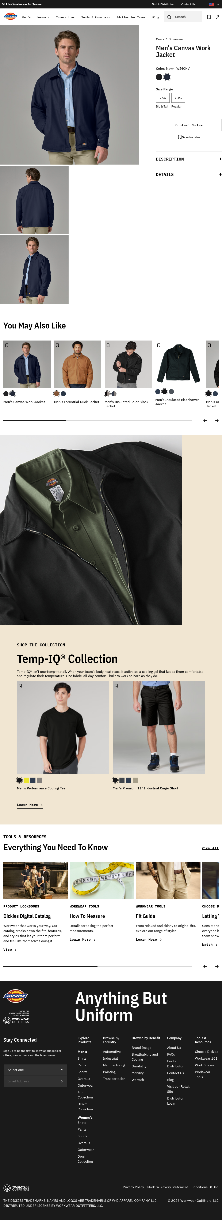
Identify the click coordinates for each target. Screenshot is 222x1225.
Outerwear (86, 1085)
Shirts (82, 1058)
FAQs (171, 1054)
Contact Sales (189, 125)
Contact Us (175, 1073)
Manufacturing (114, 1065)
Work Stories (204, 1065)
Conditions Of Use (205, 1187)
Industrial (110, 1058)
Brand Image (141, 1047)
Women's (43, 17)
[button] (189, 159)
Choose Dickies (206, 1051)
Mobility (138, 1073)
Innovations (65, 17)
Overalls (84, 1078)
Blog (155, 17)
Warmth (138, 1080)
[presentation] (35, 1095)
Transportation (114, 1078)
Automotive (112, 1051)
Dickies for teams (130, 17)
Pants (82, 1065)
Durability (139, 1066)
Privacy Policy (133, 1187)
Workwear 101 (206, 1058)
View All (210, 847)
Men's (26, 17)
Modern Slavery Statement (167, 1187)
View (9, 949)
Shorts (83, 1072)
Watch (209, 944)
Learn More (30, 804)
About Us (174, 1047)
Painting (109, 1072)
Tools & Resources (95, 17)
